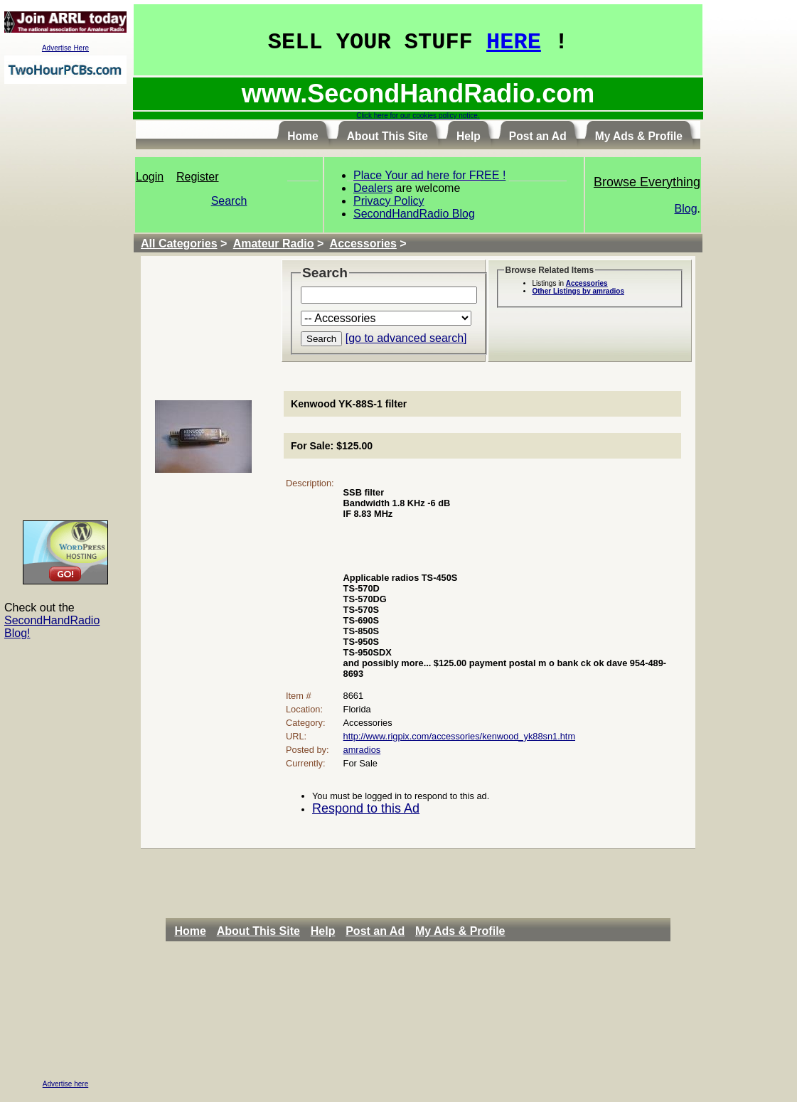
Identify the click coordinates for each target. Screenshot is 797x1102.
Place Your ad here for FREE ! (429, 175)
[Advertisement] (65, 301)
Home (189, 931)
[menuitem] (194, 931)
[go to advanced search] (406, 338)
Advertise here (65, 1084)
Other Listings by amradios (578, 291)
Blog (686, 209)
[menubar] (343, 931)
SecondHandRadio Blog (414, 214)
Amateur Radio (273, 243)
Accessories (363, 243)
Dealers (372, 188)
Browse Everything (647, 182)
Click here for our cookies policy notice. (417, 115)
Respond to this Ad (365, 808)
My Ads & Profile (460, 931)
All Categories (179, 243)
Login (150, 177)
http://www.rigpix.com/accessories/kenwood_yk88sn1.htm (459, 736)
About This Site (258, 931)
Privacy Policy (388, 201)
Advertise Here (65, 48)
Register (197, 177)
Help (323, 931)
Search (229, 201)
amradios (362, 749)
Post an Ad (375, 931)
